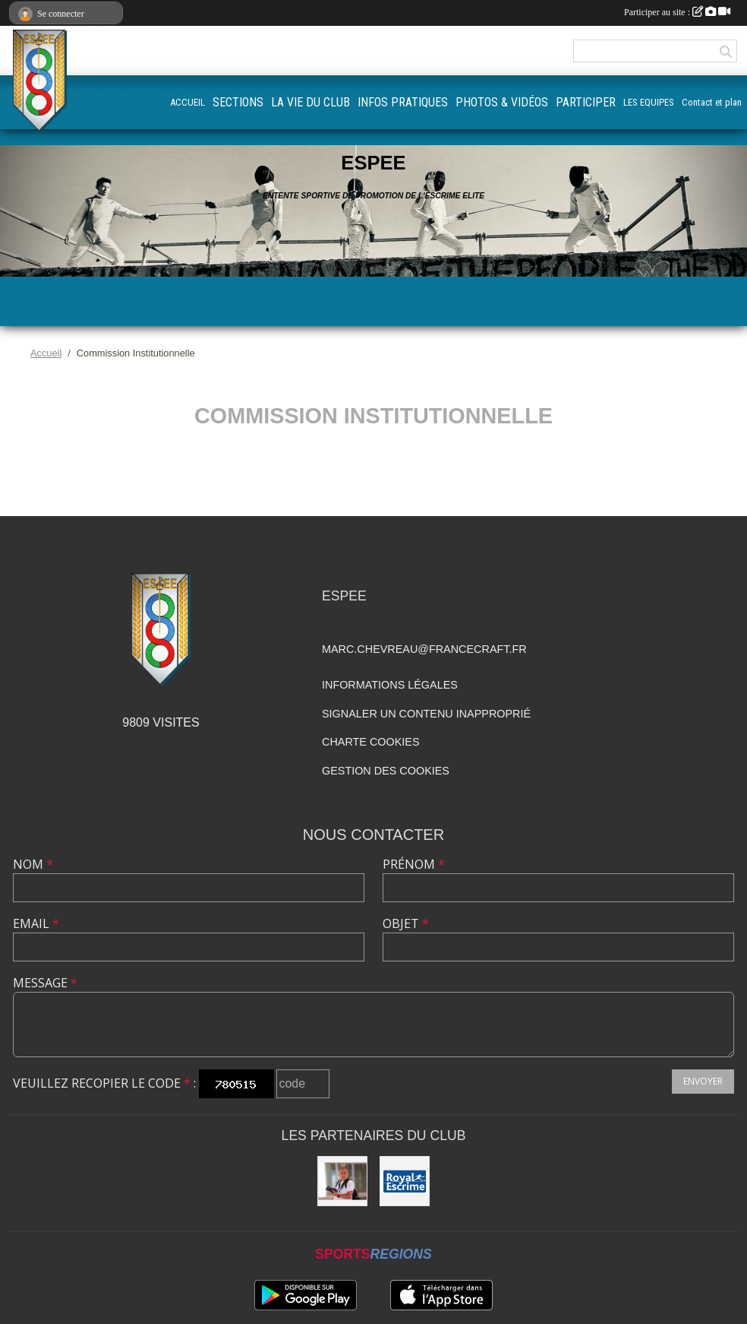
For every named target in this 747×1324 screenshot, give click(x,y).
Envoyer (703, 1081)
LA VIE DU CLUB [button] (310, 102)
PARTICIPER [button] (586, 102)
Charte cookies (370, 742)
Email (36, 923)
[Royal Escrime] (405, 1181)
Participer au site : (677, 12)
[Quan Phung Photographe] (342, 1181)
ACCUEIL (187, 102)
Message (45, 982)
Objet (406, 923)
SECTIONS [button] (238, 102)
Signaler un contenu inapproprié (426, 714)
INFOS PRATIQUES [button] (403, 102)
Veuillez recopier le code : (104, 1083)
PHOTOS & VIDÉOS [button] (501, 102)
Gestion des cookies (385, 771)
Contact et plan (712, 102)
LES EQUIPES (648, 102)
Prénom (414, 864)
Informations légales (390, 685)
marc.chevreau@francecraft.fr (424, 649)
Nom (33, 864)
